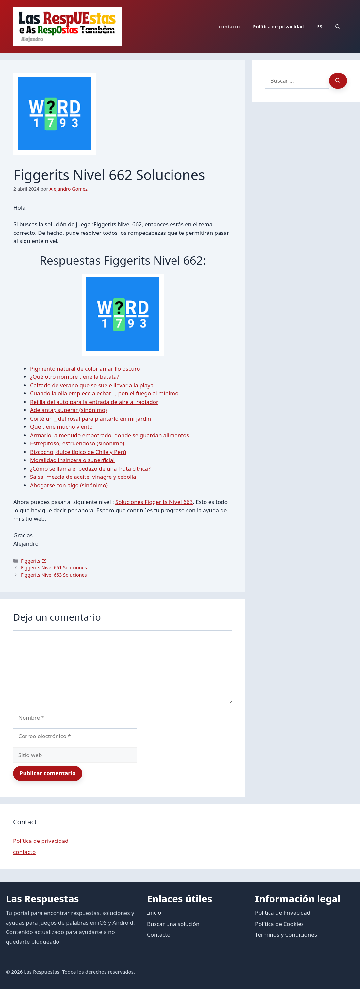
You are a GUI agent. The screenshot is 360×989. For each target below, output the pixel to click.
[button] (338, 26)
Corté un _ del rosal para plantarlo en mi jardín (90, 418)
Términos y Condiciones (286, 934)
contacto (229, 26)
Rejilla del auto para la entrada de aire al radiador (94, 402)
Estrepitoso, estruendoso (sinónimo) (77, 443)
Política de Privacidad (282, 912)
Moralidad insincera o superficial (72, 460)
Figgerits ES (34, 561)
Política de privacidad (278, 26)
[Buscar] (338, 81)
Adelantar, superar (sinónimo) (68, 410)
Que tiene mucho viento (61, 426)
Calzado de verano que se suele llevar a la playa (92, 385)
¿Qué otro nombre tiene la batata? (74, 376)
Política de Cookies (279, 924)
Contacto (159, 934)
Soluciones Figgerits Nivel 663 (154, 502)
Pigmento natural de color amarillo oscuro (85, 368)
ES (319, 26)
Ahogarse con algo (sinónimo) (69, 485)
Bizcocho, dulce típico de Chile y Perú (78, 452)
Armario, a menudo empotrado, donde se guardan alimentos (109, 435)
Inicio (154, 912)
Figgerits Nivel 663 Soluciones (54, 575)
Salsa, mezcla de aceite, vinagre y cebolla (83, 476)
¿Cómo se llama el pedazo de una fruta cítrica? (90, 468)
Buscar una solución (173, 924)
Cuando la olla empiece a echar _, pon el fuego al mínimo (104, 393)
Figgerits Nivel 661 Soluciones (54, 567)
